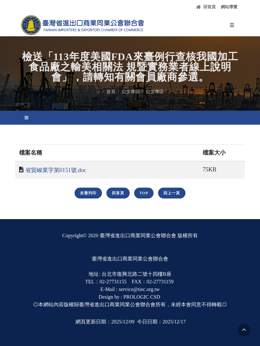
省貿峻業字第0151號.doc (56, 170)
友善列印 (88, 193)
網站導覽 (229, 6)
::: (98, 91)
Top (144, 193)
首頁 (110, 91)
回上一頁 (171, 193)
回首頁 (206, 7)
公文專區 (131, 91)
